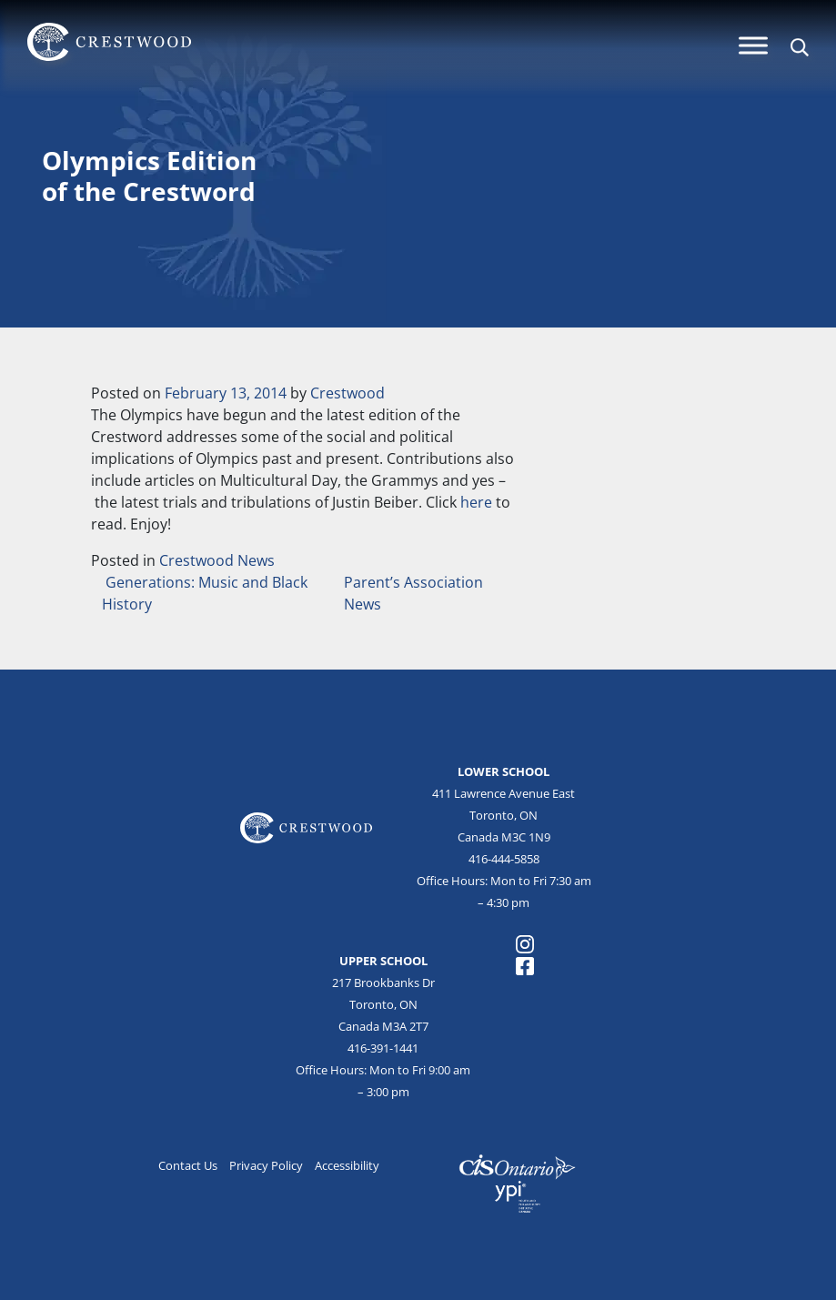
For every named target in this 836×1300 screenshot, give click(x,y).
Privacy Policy (266, 1165)
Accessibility (347, 1165)
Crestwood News (217, 560)
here (478, 502)
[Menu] (753, 45)
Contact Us (187, 1165)
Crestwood (347, 393)
